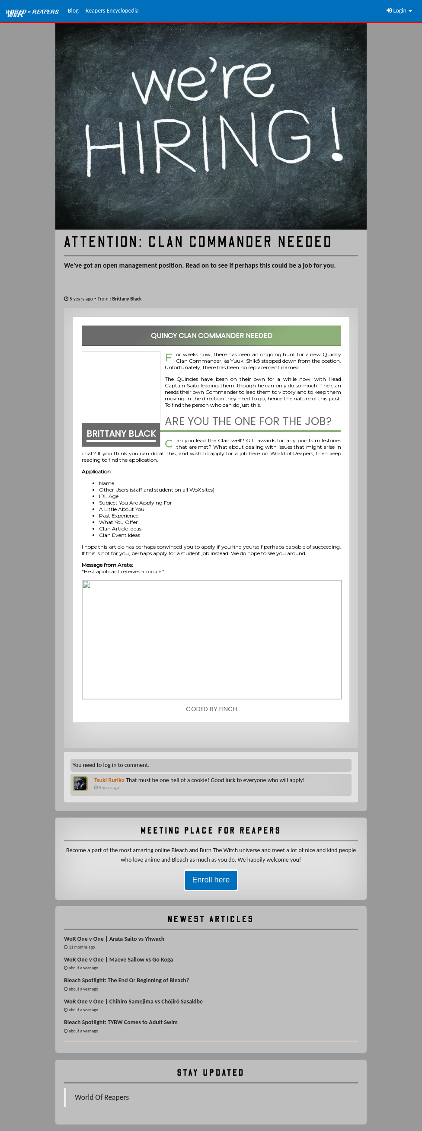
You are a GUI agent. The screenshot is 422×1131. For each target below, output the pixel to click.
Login (399, 10)
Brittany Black (126, 299)
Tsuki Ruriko (109, 780)
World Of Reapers (102, 1097)
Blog (73, 10)
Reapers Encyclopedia (112, 10)
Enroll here (211, 879)
